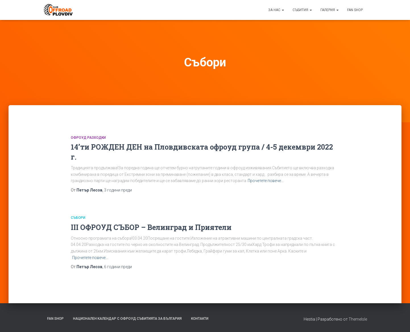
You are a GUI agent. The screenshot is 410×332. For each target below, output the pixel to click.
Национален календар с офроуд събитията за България (127, 319)
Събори (78, 218)
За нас (276, 10)
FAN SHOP (355, 10)
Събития (302, 10)
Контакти (199, 319)
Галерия (329, 10)
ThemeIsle (358, 319)
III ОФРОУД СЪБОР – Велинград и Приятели (151, 227)
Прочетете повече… (265, 180)
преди (118, 190)
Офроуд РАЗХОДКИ (88, 138)
